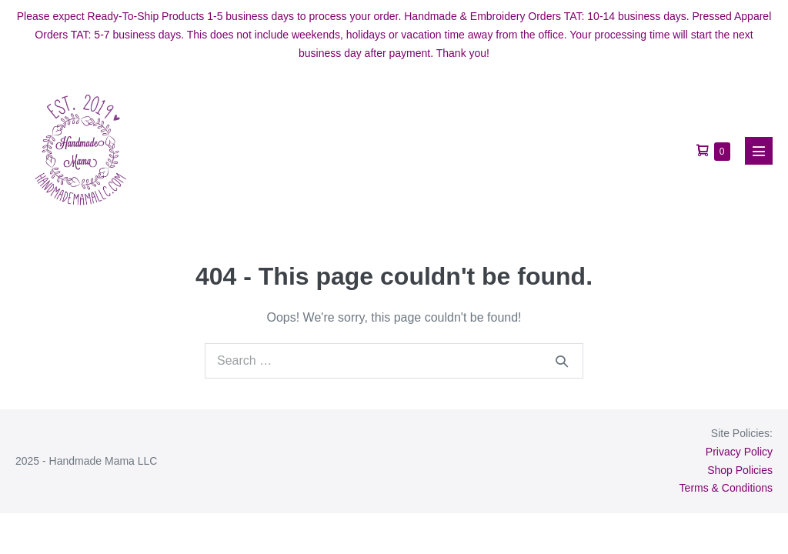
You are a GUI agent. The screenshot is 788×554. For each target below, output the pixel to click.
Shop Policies (740, 470)
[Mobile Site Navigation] (759, 151)
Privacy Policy (739, 452)
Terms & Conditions (726, 488)
